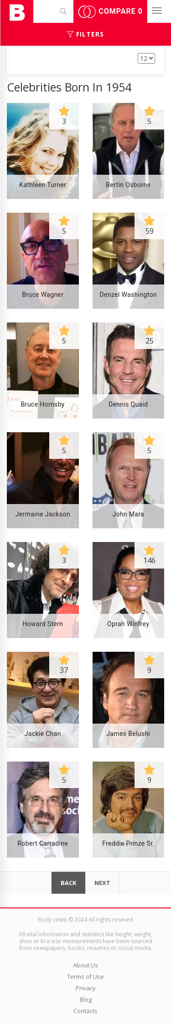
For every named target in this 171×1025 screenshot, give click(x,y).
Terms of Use (85, 976)
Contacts (85, 1011)
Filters (85, 34)
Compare (110, 12)
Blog (86, 999)
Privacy (86, 988)
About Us (85, 965)
